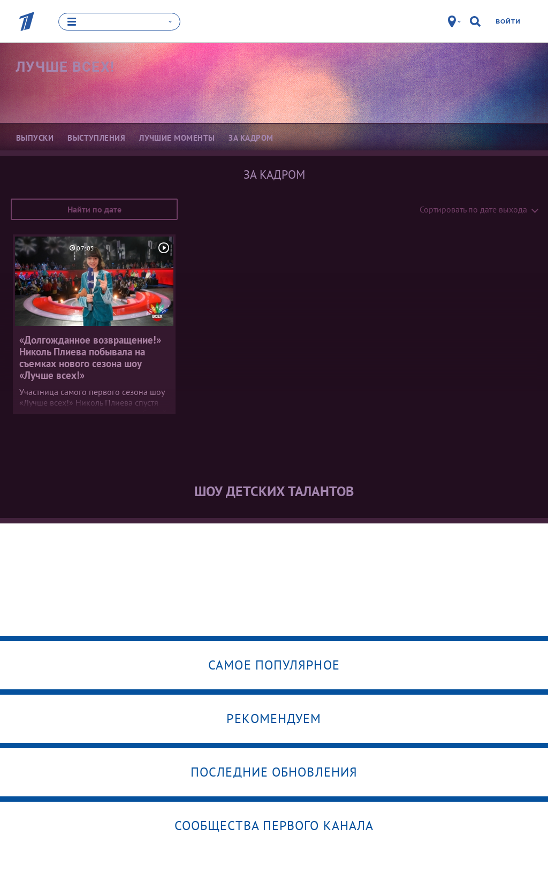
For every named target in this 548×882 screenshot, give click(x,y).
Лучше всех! (65, 67)
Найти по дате (94, 209)
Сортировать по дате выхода (473, 209)
